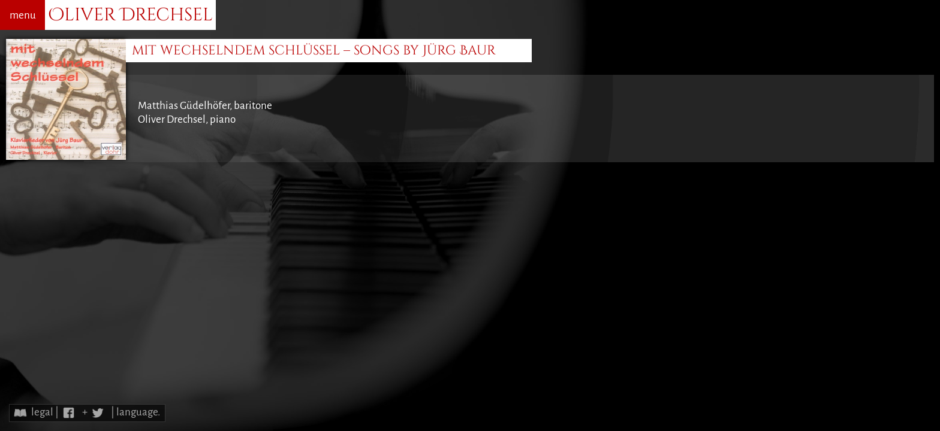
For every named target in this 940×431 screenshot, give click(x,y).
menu (23, 15)
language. (138, 412)
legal (42, 412)
